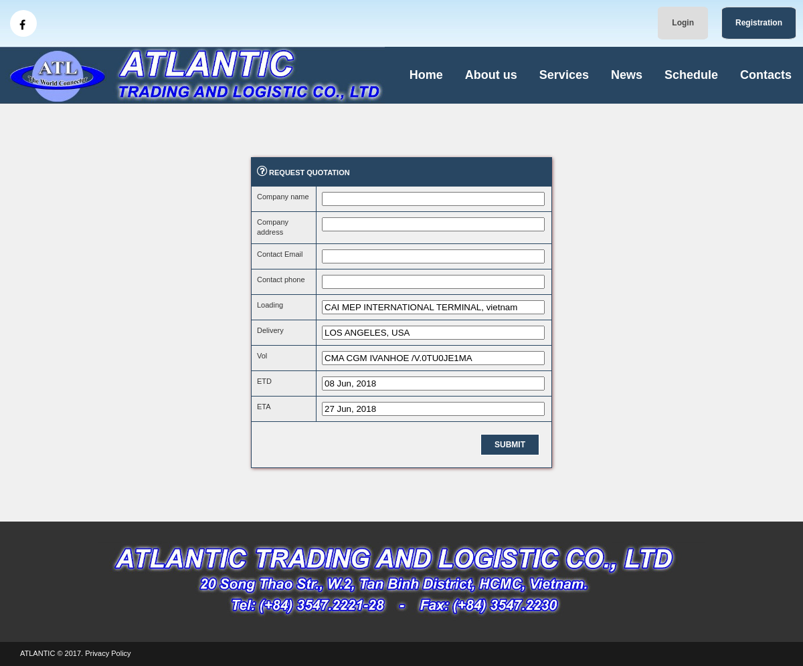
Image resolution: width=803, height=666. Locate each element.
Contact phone (281, 279)
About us (491, 75)
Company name (283, 197)
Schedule (691, 75)
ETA (264, 407)
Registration (758, 22)
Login (683, 22)
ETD (264, 381)
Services (564, 75)
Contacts (766, 75)
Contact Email (279, 254)
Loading (270, 305)
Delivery (270, 330)
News (626, 75)
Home (426, 75)
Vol (262, 356)
